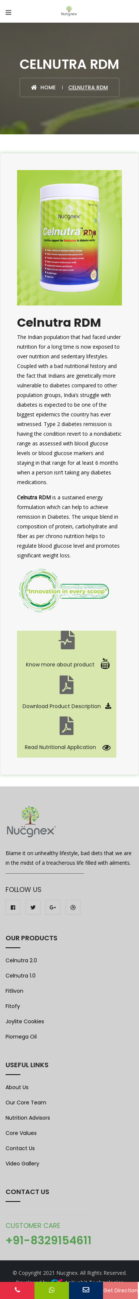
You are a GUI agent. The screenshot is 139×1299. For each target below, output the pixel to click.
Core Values (21, 1133)
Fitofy (13, 1006)
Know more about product (66, 664)
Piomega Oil (21, 1036)
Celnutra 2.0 (21, 960)
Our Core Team (26, 1102)
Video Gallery (22, 1163)
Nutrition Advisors (28, 1118)
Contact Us (20, 1148)
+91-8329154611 (49, 1240)
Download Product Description (67, 706)
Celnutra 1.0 (21, 975)
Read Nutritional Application (67, 747)
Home (43, 87)
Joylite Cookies (25, 1021)
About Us (17, 1087)
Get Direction (120, 1290)
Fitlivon (14, 991)
